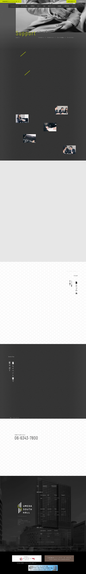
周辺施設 (59, 6)
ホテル (48, 513)
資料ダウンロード (51, 6)
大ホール (48, 499)
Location (49, 509)
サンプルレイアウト (43, 521)
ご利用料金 (32, 6)
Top (38, 486)
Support (63, 495)
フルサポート (64, 497)
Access (63, 509)
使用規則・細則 (42, 516)
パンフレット (42, 511)
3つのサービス (64, 499)
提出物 (41, 513)
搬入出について (64, 514)
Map (19, 524)
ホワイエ (48, 502)
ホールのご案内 (24, 6)
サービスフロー (64, 502)
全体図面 (48, 497)
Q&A (44, 6)
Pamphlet (54, 486)
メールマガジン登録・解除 (50, 542)
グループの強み (64, 501)
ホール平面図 (42, 514)
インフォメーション (15, 6)
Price (55, 495)
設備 (48, 504)
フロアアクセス (64, 513)
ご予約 (55, 513)
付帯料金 (55, 499)
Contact (45, 486)
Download (42, 509)
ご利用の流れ (66, 6)
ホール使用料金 (56, 497)
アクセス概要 (64, 511)
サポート (39, 6)
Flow (55, 509)
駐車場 (48, 514)
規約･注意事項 (56, 514)
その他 (41, 519)
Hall (48, 495)
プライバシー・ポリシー (40, 542)
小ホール (48, 501)
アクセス (73, 6)
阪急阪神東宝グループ (11, 1)
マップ (41, 517)
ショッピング (49, 511)
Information (43, 495)
